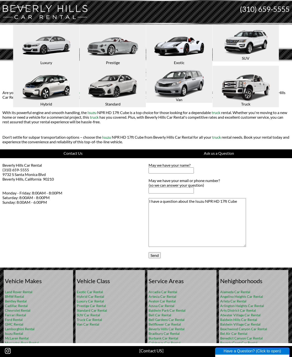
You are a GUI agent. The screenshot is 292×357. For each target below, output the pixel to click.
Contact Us (73, 153)
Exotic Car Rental (90, 292)
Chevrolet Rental (17, 310)
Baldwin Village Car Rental (240, 324)
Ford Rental (14, 320)
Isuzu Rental (14, 333)
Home (141, 64)
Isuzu (129, 72)
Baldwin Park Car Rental (167, 310)
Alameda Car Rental (235, 292)
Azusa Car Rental (161, 306)
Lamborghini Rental (20, 329)
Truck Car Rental (89, 320)
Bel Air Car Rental (233, 333)
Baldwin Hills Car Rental (238, 320)
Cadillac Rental (16, 306)
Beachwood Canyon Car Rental (243, 329)
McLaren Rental (17, 338)
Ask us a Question (219, 153)
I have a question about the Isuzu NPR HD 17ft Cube (197, 222)
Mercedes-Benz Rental (22, 343)
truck (76, 92)
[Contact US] (151, 350)
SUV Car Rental (88, 315)
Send (155, 255)
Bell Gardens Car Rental (167, 320)
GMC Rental (14, 324)
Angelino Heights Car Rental (241, 296)
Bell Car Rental (160, 315)
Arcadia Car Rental (163, 292)
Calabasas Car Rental (164, 343)
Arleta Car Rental (233, 301)
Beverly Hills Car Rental (167, 329)
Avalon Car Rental (162, 301)
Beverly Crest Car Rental (238, 343)
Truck (116, 72)
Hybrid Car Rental (90, 296)
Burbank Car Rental (163, 338)
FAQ (152, 64)
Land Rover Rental (18, 292)
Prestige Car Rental (91, 306)
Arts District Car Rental (238, 310)
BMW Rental (14, 296)
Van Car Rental (88, 324)
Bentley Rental (16, 301)
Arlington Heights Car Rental (242, 306)
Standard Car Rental (92, 310)
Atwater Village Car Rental (240, 315)
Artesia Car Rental (162, 296)
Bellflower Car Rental (165, 324)
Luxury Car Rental (90, 301)
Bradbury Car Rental (164, 333)
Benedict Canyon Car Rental (241, 338)
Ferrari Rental (15, 315)
